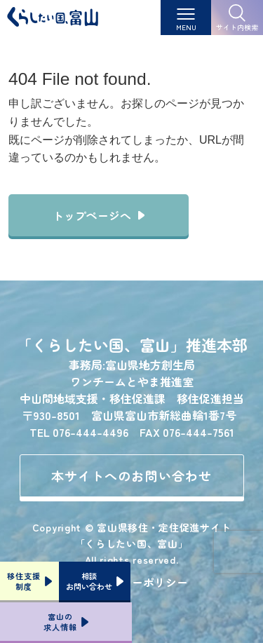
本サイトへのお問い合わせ (131, 475)
